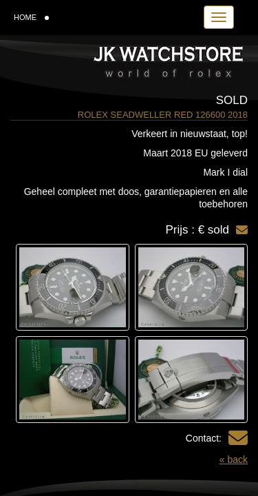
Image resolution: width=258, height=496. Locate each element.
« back (233, 459)
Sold (232, 100)
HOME (31, 17)
